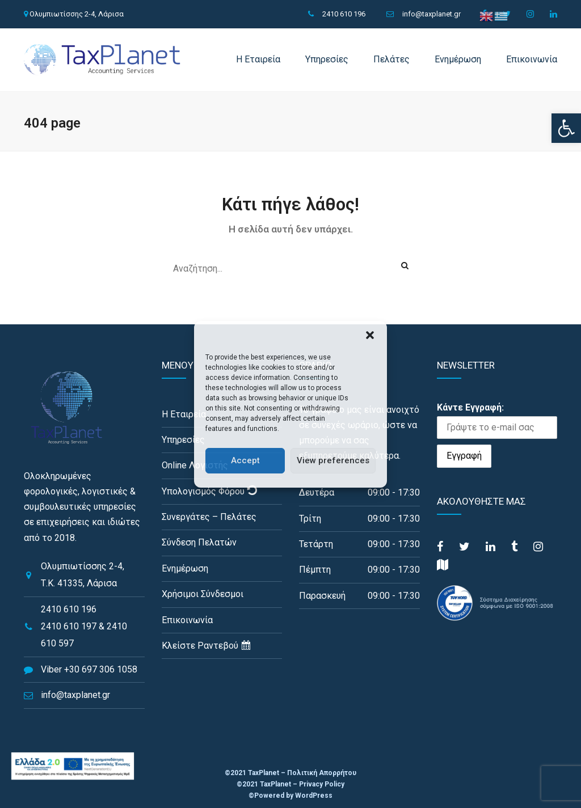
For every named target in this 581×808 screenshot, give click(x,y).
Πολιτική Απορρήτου (321, 773)
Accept (245, 460)
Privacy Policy (321, 784)
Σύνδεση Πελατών (199, 542)
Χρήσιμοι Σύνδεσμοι (202, 594)
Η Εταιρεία (258, 59)
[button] (566, 128)
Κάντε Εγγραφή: (470, 407)
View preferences (333, 460)
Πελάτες (391, 59)
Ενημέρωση (458, 59)
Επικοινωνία (531, 59)
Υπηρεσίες (326, 59)
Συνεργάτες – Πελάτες (209, 516)
